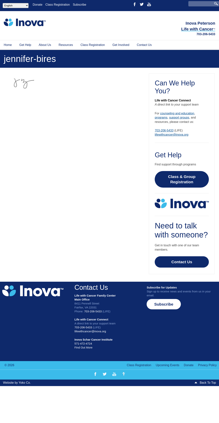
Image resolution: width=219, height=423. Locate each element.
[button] (164, 304)
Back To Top (205, 382)
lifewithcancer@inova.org (171, 134)
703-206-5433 (205, 34)
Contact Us (144, 44)
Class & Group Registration (182, 179)
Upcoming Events (167, 365)
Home (8, 44)
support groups (179, 117)
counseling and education (177, 113)
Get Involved (120, 44)
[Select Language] (16, 5)
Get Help (25, 44)
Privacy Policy (207, 365)
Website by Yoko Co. (17, 382)
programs (161, 117)
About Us (45, 44)
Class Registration (57, 4)
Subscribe (79, 4)
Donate (37, 4)
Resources (66, 44)
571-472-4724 (83, 343)
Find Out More (83, 347)
